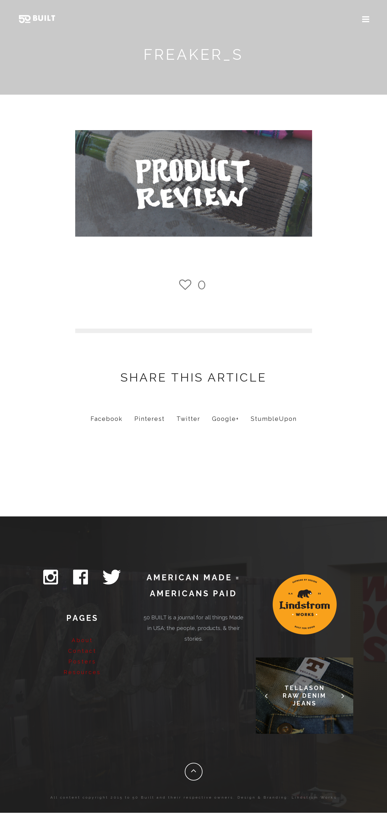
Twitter (188, 425)
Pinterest (149, 425)
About (82, 646)
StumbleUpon (274, 425)
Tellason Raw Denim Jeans (304, 702)
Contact (82, 657)
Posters (82, 668)
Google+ (225, 425)
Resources (82, 678)
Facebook (107, 425)
